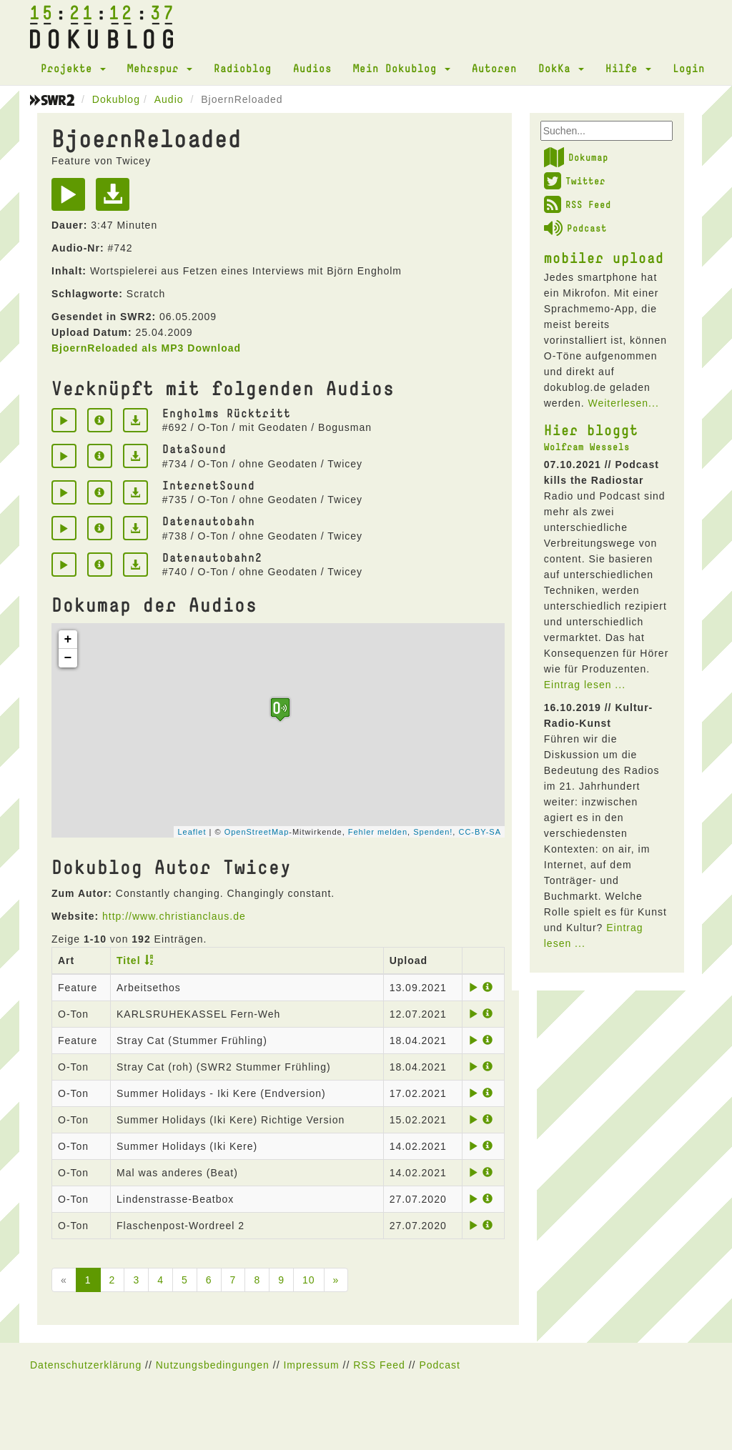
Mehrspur (159, 67)
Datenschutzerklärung (86, 1365)
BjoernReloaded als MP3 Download (146, 348)
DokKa (561, 67)
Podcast (575, 228)
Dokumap (576, 157)
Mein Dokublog (401, 67)
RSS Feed (577, 204)
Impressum (311, 1365)
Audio (169, 99)
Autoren (494, 67)
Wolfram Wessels (587, 446)
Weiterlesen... (623, 403)
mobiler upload (604, 257)
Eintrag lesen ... (584, 684)
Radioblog (243, 67)
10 (308, 1280)
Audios (312, 67)
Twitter (574, 181)
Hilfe (628, 67)
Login (689, 67)
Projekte (73, 67)
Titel (129, 960)
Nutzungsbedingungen (212, 1365)
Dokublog (116, 99)
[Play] (71, 199)
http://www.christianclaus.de (174, 916)
